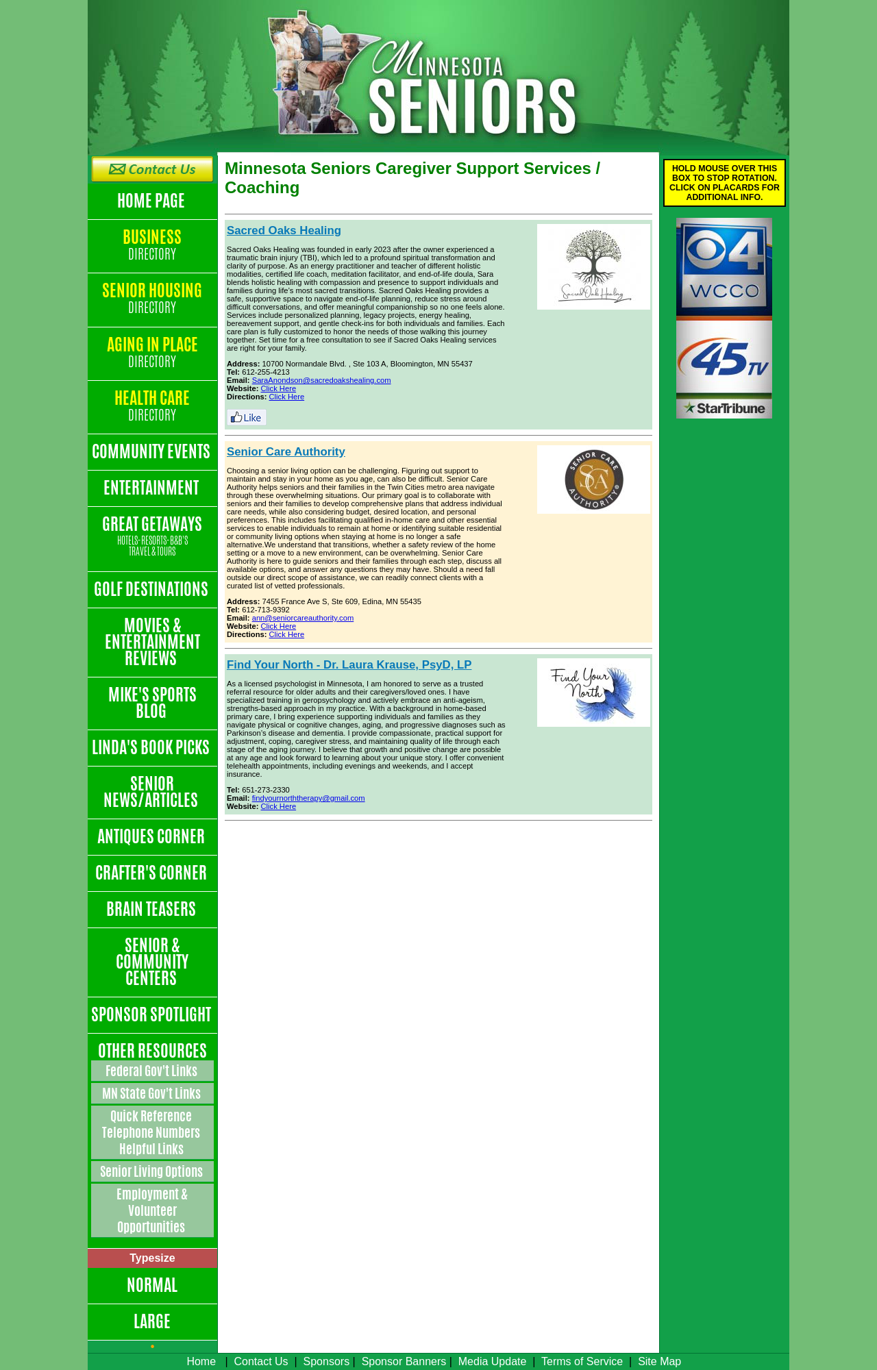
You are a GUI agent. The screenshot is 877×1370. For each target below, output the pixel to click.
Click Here (279, 388)
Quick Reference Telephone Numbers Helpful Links (152, 1132)
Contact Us (261, 1361)
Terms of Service (582, 1361)
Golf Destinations (152, 589)
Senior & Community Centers (152, 962)
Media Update (492, 1361)
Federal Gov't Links (152, 1070)
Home (201, 1361)
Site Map (659, 1361)
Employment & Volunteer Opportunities (152, 1210)
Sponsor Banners (404, 1361)
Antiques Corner (152, 836)
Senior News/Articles (152, 792)
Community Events (152, 451)
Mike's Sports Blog (152, 703)
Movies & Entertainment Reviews (152, 642)
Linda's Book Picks (152, 747)
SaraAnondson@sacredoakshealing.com (321, 380)
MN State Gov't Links (152, 1093)
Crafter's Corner (152, 872)
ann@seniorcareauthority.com (303, 618)
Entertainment (152, 487)
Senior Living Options (152, 1171)
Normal (152, 1285)
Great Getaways (152, 536)
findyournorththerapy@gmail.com (308, 798)
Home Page (152, 200)
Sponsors (327, 1361)
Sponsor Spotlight (152, 1014)
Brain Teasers (152, 909)
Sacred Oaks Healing (284, 230)
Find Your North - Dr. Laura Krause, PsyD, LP (349, 664)
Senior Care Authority (286, 451)
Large (152, 1321)
